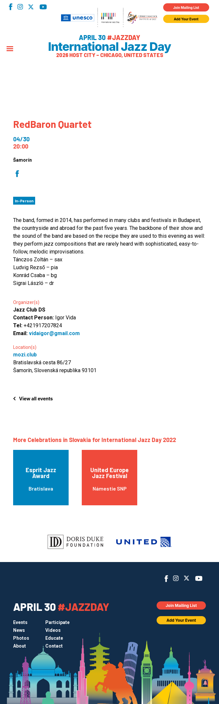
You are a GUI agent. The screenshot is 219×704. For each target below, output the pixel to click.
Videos (53, 630)
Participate (57, 622)
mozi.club (25, 355)
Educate (54, 638)
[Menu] (10, 49)
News (19, 630)
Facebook (11, 6)
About (19, 646)
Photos (21, 638)
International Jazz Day (109, 46)
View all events (36, 398)
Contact (54, 646)
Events (20, 622)
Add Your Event (186, 19)
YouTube (43, 7)
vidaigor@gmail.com (54, 333)
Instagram (20, 7)
